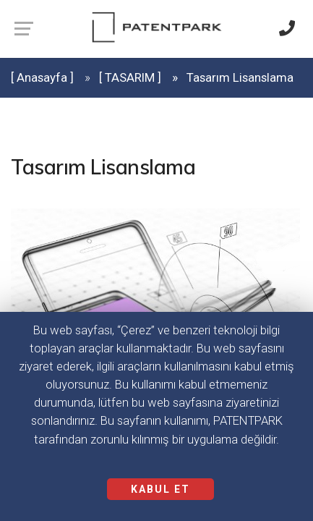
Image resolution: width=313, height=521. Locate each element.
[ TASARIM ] (130, 77)
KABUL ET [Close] (160, 489)
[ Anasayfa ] (42, 77)
